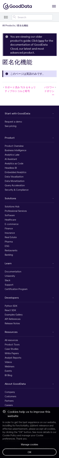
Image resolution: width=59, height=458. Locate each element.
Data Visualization (14, 176)
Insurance (10, 233)
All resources (11, 340)
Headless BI (11, 168)
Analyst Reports (13, 357)
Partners (9, 400)
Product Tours (12, 344)
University (10, 276)
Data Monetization (14, 181)
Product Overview (14, 146)
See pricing (10, 126)
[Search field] (32, 17)
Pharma (9, 241)
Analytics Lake (12, 154)
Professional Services (16, 211)
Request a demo (13, 121)
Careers (9, 405)
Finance (9, 228)
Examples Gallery (13, 314)
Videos (8, 362)
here (41, 40)
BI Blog (8, 375)
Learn (8, 263)
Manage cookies (29, 444)
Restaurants (11, 250)
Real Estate (11, 237)
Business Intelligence (15, 150)
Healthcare (10, 219)
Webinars (9, 366)
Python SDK (11, 305)
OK (29, 452)
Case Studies (11, 349)
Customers (10, 396)
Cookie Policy (10, 435)
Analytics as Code (14, 163)
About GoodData (15, 383)
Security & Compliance (16, 189)
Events (8, 371)
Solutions (10, 198)
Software (10, 215)
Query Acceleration (15, 185)
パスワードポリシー (50, 91)
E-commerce (11, 224)
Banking (9, 254)
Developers (12, 297)
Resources (11, 331)
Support (9, 284)
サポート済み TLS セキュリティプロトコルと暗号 (19, 89)
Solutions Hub (12, 206)
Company (10, 392)
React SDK (10, 310)
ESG (7, 246)
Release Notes (12, 323)
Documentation (13, 271)
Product (10, 137)
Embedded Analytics (15, 172)
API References (12, 319)
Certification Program (16, 289)
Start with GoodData (17, 113)
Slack (7, 280)
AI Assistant (11, 159)
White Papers (12, 353)
